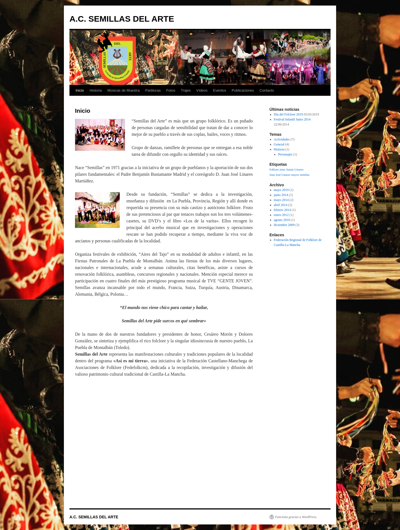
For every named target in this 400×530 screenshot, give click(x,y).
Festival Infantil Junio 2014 (292, 119)
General (279, 144)
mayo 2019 (281, 190)
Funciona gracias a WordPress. (296, 517)
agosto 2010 (282, 220)
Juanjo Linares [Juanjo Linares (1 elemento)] (294, 169)
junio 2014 (281, 195)
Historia (95, 90)
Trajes (186, 90)
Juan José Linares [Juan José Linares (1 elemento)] (279, 174)
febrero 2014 (282, 210)
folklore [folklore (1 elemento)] (274, 169)
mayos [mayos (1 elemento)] (295, 174)
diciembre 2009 (284, 225)
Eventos (219, 90)
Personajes (285, 154)
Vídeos (202, 90)
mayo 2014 (281, 200)
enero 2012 (281, 215)
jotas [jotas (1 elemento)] (282, 169)
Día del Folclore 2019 (288, 114)
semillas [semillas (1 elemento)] (304, 174)
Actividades (282, 139)
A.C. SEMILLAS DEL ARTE (121, 18)
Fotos (170, 90)
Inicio (80, 90)
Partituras (153, 90)
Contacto (266, 90)
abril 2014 (281, 205)
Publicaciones (243, 90)
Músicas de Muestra (123, 90)
